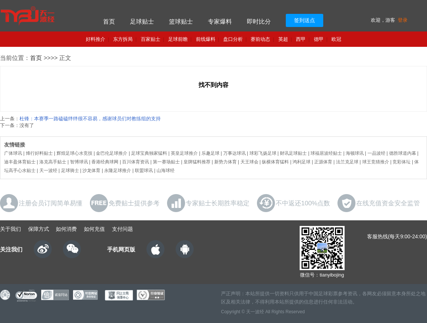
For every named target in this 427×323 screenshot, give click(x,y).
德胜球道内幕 (402, 153)
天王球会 (249, 161)
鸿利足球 (302, 161)
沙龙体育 (91, 170)
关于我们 (10, 229)
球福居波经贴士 (326, 153)
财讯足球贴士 (293, 153)
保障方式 (38, 229)
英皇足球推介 (184, 153)
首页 (109, 21)
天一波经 (48, 170)
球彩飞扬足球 (262, 153)
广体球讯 (13, 153)
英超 (283, 39)
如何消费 (66, 229)
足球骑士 (70, 170)
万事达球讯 (234, 153)
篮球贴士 (181, 21)
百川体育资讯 (135, 161)
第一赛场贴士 (166, 161)
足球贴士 (142, 21)
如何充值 (94, 229)
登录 (403, 20)
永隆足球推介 (117, 170)
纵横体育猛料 (275, 161)
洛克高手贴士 (52, 161)
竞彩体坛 (402, 161)
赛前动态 (260, 39)
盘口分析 (233, 39)
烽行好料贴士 (39, 153)
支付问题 (122, 229)
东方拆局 (123, 39)
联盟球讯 (144, 170)
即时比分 (259, 21)
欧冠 (336, 39)
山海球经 (166, 170)
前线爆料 (205, 39)
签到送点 (304, 20)
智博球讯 (79, 161)
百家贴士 (150, 39)
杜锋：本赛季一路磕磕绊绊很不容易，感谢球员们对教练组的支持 (90, 118)
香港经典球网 (104, 161)
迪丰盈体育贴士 (20, 161)
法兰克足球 (347, 161)
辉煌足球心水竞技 (75, 153)
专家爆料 (220, 21)
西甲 (301, 39)
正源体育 (323, 161)
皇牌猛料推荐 (197, 161)
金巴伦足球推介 (111, 153)
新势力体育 (225, 161)
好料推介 (95, 39)
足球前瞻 (178, 39)
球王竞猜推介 (375, 161)
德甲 (319, 39)
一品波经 (376, 153)
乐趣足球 (210, 153)
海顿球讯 (355, 153)
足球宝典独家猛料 (149, 153)
